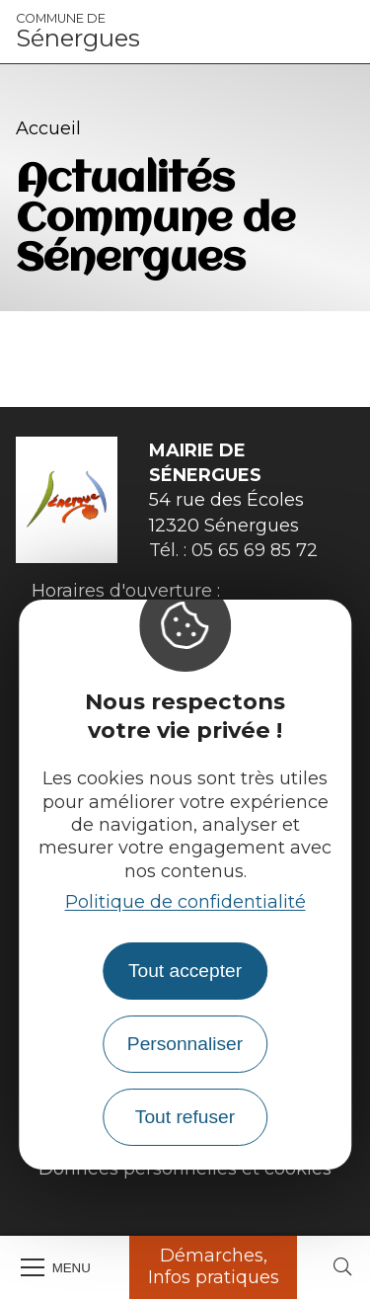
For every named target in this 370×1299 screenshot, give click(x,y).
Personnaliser (185, 1043)
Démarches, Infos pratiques (213, 1266)
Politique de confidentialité (185, 902)
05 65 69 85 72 (254, 550)
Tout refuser (185, 1116)
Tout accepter (185, 970)
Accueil (48, 128)
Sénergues (78, 31)
